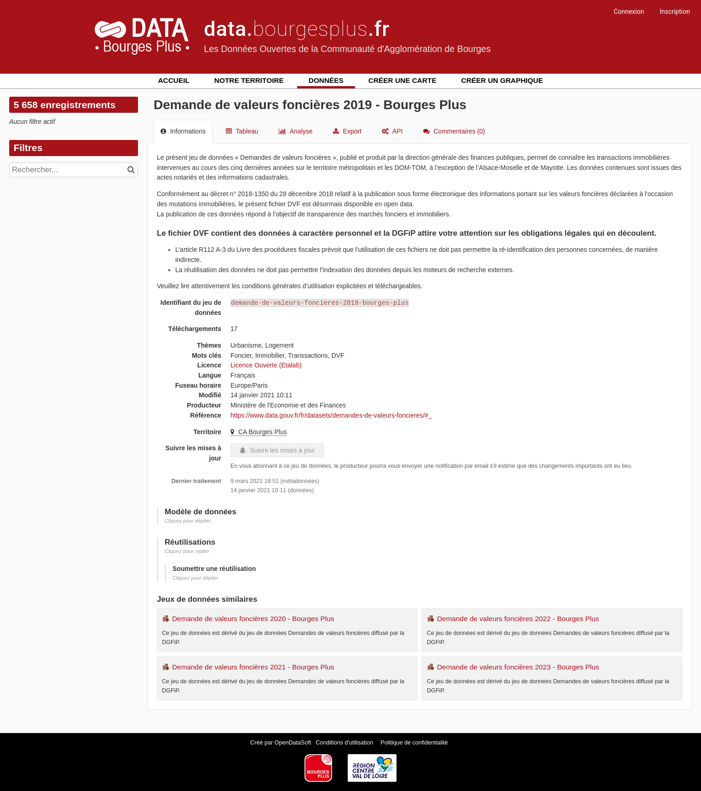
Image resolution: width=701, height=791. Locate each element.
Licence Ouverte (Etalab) (266, 365)
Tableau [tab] (242, 131)
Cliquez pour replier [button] (187, 551)
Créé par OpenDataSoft (281, 742)
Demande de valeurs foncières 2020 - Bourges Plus (253, 618)
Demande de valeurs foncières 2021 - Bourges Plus (253, 667)
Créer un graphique (502, 80)
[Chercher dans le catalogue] (132, 170)
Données (326, 80)
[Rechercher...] (73, 170)
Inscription (675, 11)
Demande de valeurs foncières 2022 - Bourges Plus (518, 618)
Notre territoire (249, 80)
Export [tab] (347, 131)
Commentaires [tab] (454, 131)
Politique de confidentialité (414, 742)
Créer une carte (402, 80)
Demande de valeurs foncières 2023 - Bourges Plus (518, 667)
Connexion (629, 11)
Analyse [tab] (296, 131)
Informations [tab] (183, 131)
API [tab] (392, 131)
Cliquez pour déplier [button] (188, 520)
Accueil (174, 80)
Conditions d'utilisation (345, 742)
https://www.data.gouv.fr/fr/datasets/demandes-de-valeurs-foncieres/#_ (331, 415)
